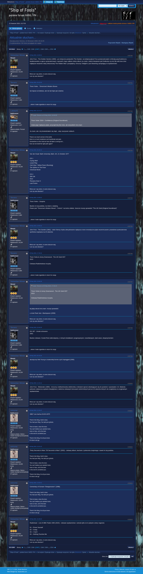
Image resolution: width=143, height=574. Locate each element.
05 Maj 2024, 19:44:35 (36, 327)
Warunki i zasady (124, 569)
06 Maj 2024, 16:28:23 (36, 519)
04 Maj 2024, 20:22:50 (36, 82)
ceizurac (13, 410)
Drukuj (131, 49)
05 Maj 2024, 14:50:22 (36, 225)
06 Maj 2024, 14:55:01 (36, 482)
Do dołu (12, 49)
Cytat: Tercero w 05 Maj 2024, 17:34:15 (45, 286)
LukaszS (14, 111)
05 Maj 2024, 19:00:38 (36, 281)
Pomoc (117, 569)
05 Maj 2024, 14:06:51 (36, 197)
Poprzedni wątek (114, 43)
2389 (46, 49)
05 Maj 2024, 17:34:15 (36, 253)
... (26, 49)
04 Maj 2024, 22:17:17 (36, 110)
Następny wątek (127, 43)
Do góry (12, 547)
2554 (51, 49)
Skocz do (105, 556)
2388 (42, 49)
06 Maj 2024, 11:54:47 (36, 410)
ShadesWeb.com (22, 571)
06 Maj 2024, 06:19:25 (36, 355)
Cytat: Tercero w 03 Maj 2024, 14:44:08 (45, 115)
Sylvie (84, 33)
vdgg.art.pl (103, 23)
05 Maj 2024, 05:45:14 (36, 150)
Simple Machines (22, 569)
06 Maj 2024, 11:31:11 (36, 383)
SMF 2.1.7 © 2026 (12, 569)
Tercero (13, 82)
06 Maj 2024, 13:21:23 (36, 446)
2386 (32, 49)
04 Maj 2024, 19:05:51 (36, 55)
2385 (28, 49)
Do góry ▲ (133, 569)
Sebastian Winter (17, 55)
